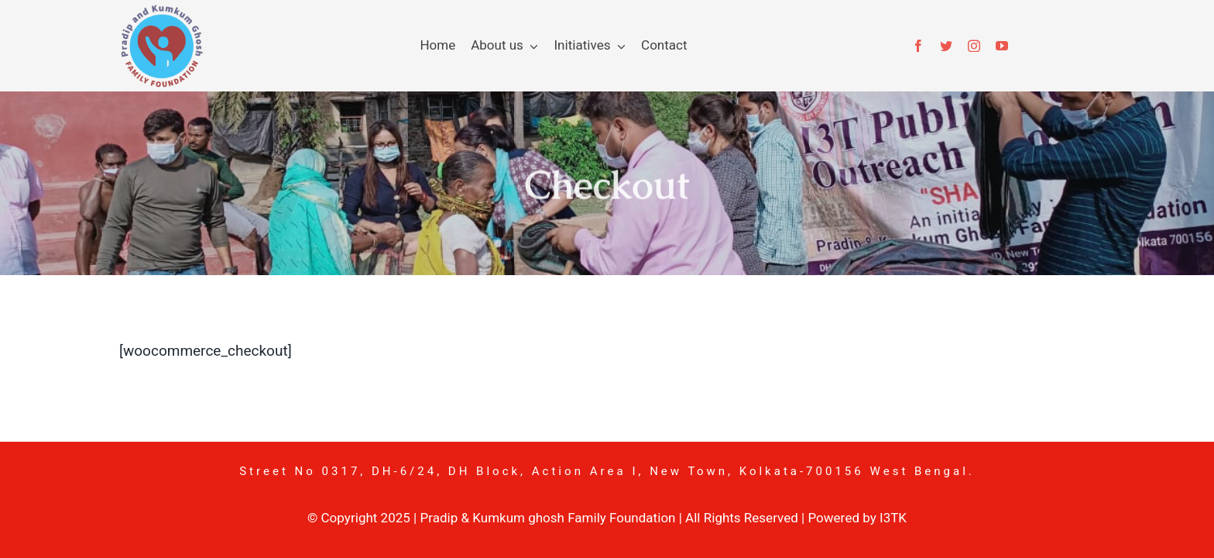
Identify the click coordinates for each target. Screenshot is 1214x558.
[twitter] (946, 46)
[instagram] (974, 46)
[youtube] (1002, 46)
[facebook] (918, 46)
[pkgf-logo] (161, 11)
